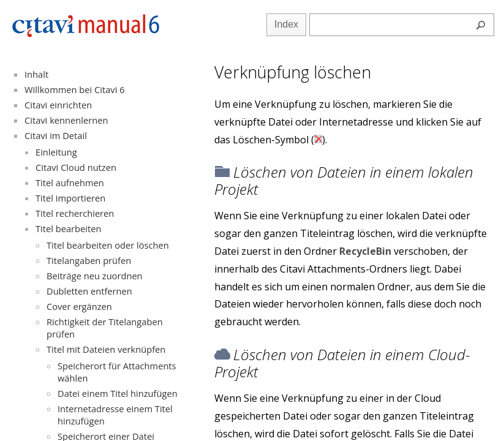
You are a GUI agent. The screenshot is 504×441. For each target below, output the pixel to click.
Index (286, 24)
